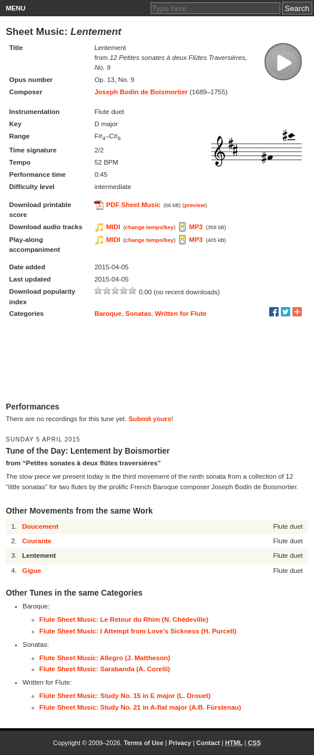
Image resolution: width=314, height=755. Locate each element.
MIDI (113, 226)
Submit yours (150, 418)
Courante (36, 540)
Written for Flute (181, 313)
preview (194, 205)
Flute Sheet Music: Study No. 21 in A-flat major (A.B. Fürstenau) (140, 707)
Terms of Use (143, 742)
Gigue (31, 570)
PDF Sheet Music (133, 204)
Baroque (108, 313)
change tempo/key (149, 227)
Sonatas (138, 313)
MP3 (196, 226)
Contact (208, 742)
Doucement (40, 526)
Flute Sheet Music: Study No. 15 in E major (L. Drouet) (125, 695)
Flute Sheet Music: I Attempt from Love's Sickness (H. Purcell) (138, 631)
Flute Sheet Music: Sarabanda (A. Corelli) (105, 668)
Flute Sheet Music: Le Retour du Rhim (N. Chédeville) (124, 619)
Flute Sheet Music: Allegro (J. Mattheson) (105, 657)
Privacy (180, 742)
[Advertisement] (157, 361)
